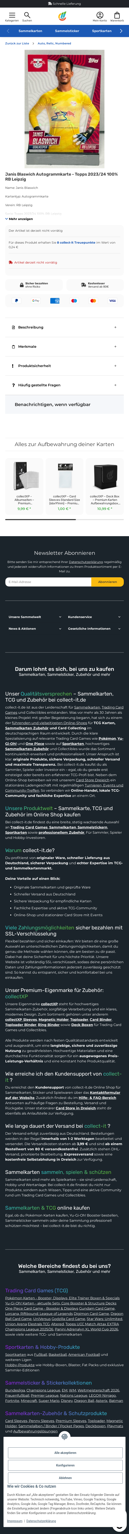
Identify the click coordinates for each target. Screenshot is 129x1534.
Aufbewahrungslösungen (35, 1431)
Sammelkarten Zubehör (27, 728)
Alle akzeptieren (65, 1453)
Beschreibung (27, 327)
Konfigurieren (65, 1465)
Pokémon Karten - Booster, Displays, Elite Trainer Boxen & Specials (62, 1298)
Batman (116, 1401)
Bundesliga (15, 1390)
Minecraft (29, 1401)
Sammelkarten (30, 31)
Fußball (40, 1355)
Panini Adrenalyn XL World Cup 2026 (86, 1329)
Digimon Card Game (91, 1314)
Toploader (96, 1421)
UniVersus (42, 1319)
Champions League (43, 1390)
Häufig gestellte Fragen (36, 385)
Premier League (45, 1395)
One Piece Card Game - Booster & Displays (41, 1308)
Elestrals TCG (39, 1324)
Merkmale (24, 347)
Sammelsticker (67, 31)
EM (64, 1390)
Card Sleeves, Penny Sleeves (29, 1421)
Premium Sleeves (71, 1421)
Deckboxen (95, 1426)
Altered (57, 1324)
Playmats (115, 1426)
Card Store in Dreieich (76, 1108)
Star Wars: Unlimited (104, 1319)
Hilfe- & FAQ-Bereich (97, 1098)
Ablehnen (65, 1478)
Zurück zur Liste (17, 43)
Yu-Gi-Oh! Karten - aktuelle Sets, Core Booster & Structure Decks (60, 1303)
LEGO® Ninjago (102, 1395)
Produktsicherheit (31, 366)
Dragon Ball (84, 1401)
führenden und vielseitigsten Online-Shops (49, 723)
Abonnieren (107, 582)
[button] (12, 16)
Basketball (58, 1355)
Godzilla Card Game (68, 1319)
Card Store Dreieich (92, 780)
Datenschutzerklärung (86, 562)
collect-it (95, 1126)
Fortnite (12, 1401)
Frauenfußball (17, 1395)
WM (72, 1390)
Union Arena (16, 1324)
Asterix (102, 1401)
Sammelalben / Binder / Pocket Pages (51, 1426)
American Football (84, 1355)
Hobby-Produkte (20, 1365)
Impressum (14, 1521)
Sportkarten (101, 31)
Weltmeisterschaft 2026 (98, 1390)
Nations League (73, 1395)
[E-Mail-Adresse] (48, 582)
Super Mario (49, 1401)
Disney (67, 1401)
